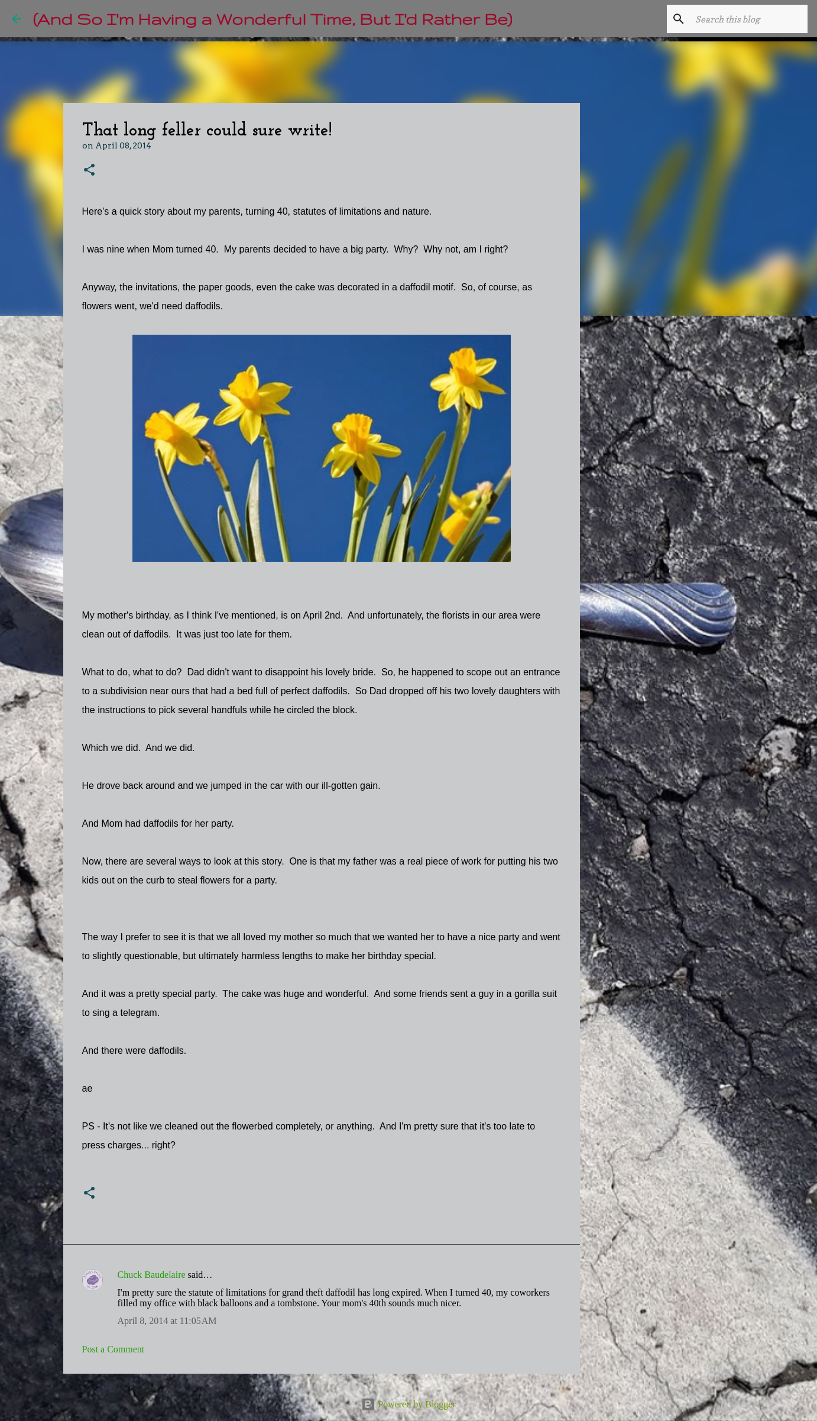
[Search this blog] (745, 19)
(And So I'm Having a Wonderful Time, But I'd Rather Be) (272, 18)
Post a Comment (113, 1349)
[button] (89, 171)
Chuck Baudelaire (152, 1275)
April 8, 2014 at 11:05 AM (167, 1321)
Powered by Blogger (408, 1404)
